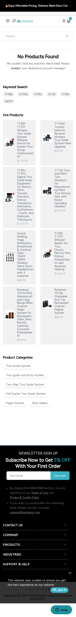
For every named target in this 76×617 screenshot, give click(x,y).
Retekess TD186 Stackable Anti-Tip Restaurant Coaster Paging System (61, 301)
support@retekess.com (25, 512)
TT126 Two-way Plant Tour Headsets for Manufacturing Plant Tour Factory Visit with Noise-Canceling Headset (62, 188)
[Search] (33, 36)
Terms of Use (39, 492)
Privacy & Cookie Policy (24, 497)
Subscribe (60, 475)
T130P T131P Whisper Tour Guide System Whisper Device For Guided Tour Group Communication (25, 140)
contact (15, 68)
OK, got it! (59, 589)
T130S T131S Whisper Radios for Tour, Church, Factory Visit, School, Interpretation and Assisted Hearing (62, 251)
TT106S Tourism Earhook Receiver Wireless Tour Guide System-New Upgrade (62, 135)
